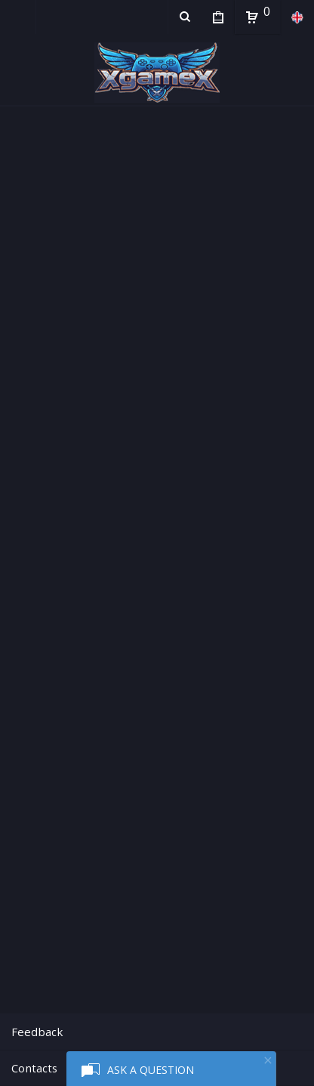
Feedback (37, 1031)
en (297, 17)
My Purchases (218, 19)
